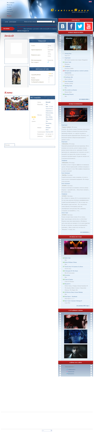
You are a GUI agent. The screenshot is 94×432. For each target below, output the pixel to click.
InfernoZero (65, 143)
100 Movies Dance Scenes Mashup (74, 292)
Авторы (9, 9)
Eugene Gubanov (66, 127)
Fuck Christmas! (69, 81)
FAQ (8, 13)
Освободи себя (69, 77)
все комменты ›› (85, 232)
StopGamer (67, 57)
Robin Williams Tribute (71, 262)
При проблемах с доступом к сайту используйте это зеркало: (40, 28)
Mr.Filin (64, 175)
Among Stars (68, 53)
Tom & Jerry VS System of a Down (74, 266)
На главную (10, 2)
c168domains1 (71, 369)
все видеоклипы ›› (84, 99)
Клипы (9, 7)
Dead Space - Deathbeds (71, 296)
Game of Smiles (69, 279)
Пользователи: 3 (69, 366)
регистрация (12, 21)
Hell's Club (67, 258)
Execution (67, 275)
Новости (9, 4)
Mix (47, 104)
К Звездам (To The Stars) (71, 271)
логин (6, 21)
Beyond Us (67, 283)
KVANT (64, 185)
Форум (9, 15)
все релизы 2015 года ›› (83, 305)
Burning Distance (69, 94)
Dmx (47, 106)
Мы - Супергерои (36, 97)
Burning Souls (68, 85)
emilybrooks (71, 371)
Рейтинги (10, 11)
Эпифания (67, 66)
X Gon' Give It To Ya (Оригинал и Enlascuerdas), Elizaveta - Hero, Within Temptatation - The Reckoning (49, 115)
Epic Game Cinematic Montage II (73, 300)
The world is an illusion (71, 90)
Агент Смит (68, 62)
